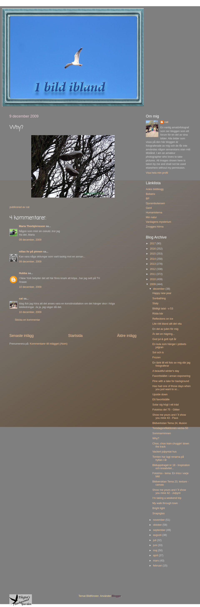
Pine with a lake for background (170, 381)
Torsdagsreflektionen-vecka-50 (170, 428)
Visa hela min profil (157, 172)
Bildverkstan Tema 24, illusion (169, 423)
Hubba (23, 273)
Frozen (156, 357)
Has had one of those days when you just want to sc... (171, 388)
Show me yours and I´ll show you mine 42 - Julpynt (169, 491)
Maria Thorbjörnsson (32, 226)
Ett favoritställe (161, 399)
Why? (155, 438)
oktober (158, 524)
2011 (153, 274)
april (156, 555)
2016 (153, 248)
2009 (153, 284)
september (159, 530)
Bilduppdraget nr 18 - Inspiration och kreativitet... (171, 467)
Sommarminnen (161, 433)
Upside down (160, 394)
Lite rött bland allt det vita (166, 323)
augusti (157, 535)
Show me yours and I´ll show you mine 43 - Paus (169, 416)
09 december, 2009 (30, 239)
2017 (153, 243)
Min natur (151, 217)
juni (155, 545)
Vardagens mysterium (158, 221)
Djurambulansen (155, 203)
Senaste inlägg (21, 336)
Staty (155, 303)
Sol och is (158, 352)
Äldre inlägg (126, 336)
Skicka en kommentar (27, 319)
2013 (153, 263)
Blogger (116, 596)
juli (155, 540)
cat (21, 298)
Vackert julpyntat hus (164, 451)
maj (155, 550)
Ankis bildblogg (155, 189)
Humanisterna (154, 212)
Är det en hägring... (163, 334)
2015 (153, 253)
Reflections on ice (162, 318)
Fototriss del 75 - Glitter (166, 409)
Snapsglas (158, 513)
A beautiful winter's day (165, 371)
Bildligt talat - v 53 (162, 308)
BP (147, 198)
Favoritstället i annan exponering (171, 376)
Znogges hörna (155, 226)
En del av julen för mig (165, 329)
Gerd (149, 207)
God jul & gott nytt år (164, 339)
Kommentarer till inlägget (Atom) (49, 343)
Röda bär (157, 313)
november (159, 519)
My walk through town (165, 503)
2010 (153, 279)
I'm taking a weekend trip (166, 498)
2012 (153, 269)
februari (158, 565)
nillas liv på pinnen (30, 251)
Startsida (75, 336)
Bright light (158, 508)
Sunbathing (159, 298)
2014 (153, 258)
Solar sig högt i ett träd (165, 404)
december (159, 288)
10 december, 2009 (30, 287)
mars (156, 560)
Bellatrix (150, 194)
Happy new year (161, 293)
